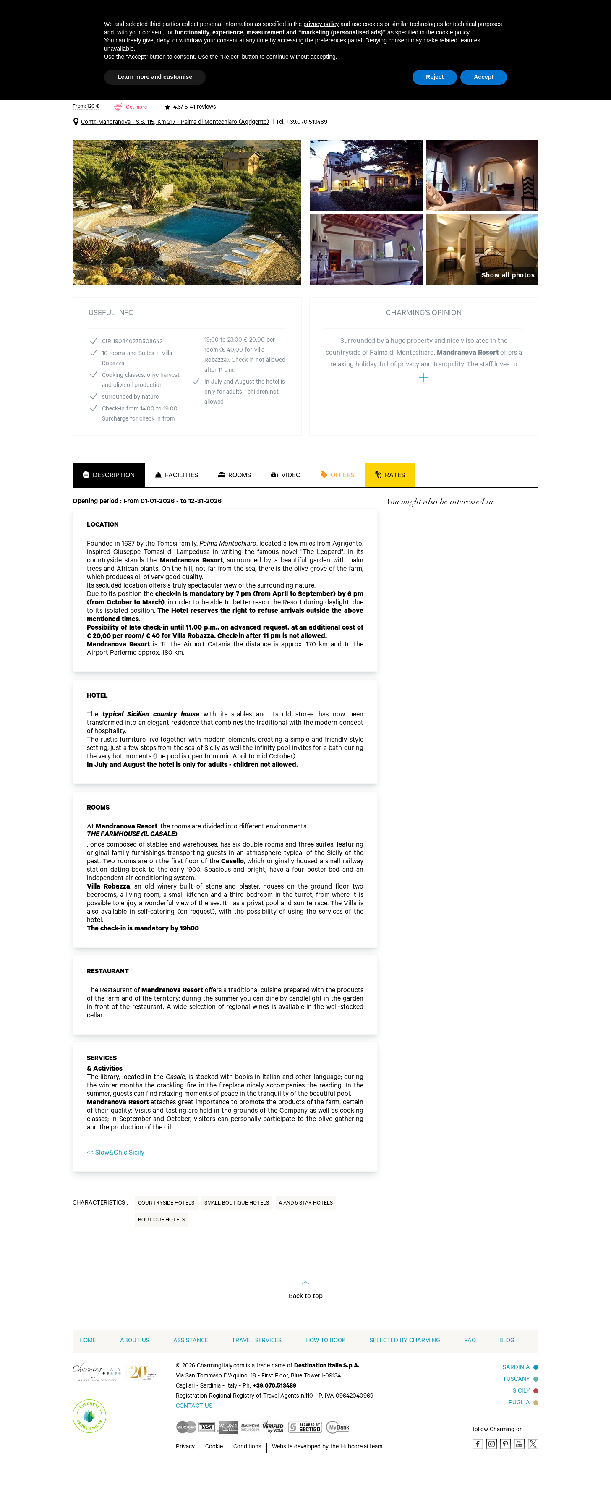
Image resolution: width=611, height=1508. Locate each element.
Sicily (521, 1430)
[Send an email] (194, 1445)
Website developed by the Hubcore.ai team (327, 1486)
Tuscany (516, 1418)
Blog (506, 1380)
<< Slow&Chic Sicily (115, 1192)
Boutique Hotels (161, 1259)
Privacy (185, 1486)
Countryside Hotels (166, 1242)
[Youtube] (519, 1482)
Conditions (247, 1486)
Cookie (214, 1486)
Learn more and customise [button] (155, 76)
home (87, 1380)
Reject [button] (435, 76)
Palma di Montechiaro (184, 106)
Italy (83, 106)
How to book (326, 1380)
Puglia (519, 1442)
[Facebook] (478, 1482)
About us (134, 1380)
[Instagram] (491, 1482)
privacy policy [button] (321, 24)
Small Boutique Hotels (236, 1242)
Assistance (190, 1380)
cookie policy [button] (452, 32)
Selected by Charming (405, 1380)
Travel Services (257, 1380)
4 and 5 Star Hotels (122, 106)
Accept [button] (484, 76)
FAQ (470, 1380)
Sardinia (516, 1406)
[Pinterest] (505, 1482)
